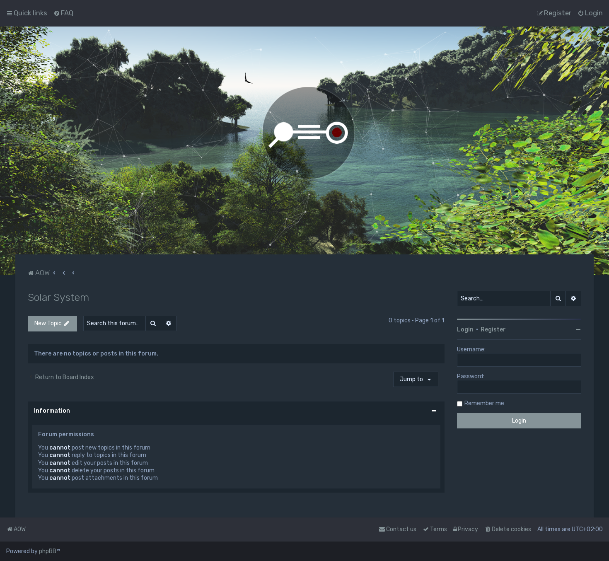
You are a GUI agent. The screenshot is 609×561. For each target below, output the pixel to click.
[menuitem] (63, 13)
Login (465, 329)
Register (493, 329)
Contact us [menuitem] (397, 529)
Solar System (58, 297)
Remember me (484, 403)
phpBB (47, 551)
